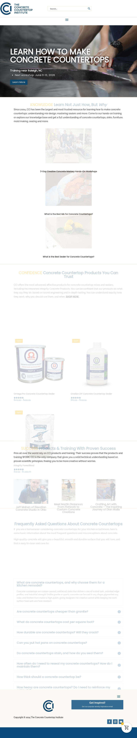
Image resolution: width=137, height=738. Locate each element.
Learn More (18, 83)
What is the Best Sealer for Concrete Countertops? (68, 258)
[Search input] (68, 8)
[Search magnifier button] (88, 8)
